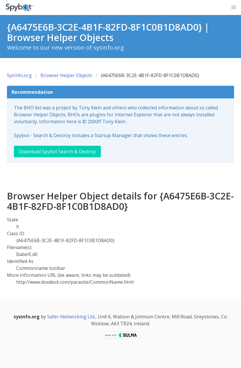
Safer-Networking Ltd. (71, 316)
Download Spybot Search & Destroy (57, 151)
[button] (233, 7)
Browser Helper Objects (66, 75)
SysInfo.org (19, 75)
